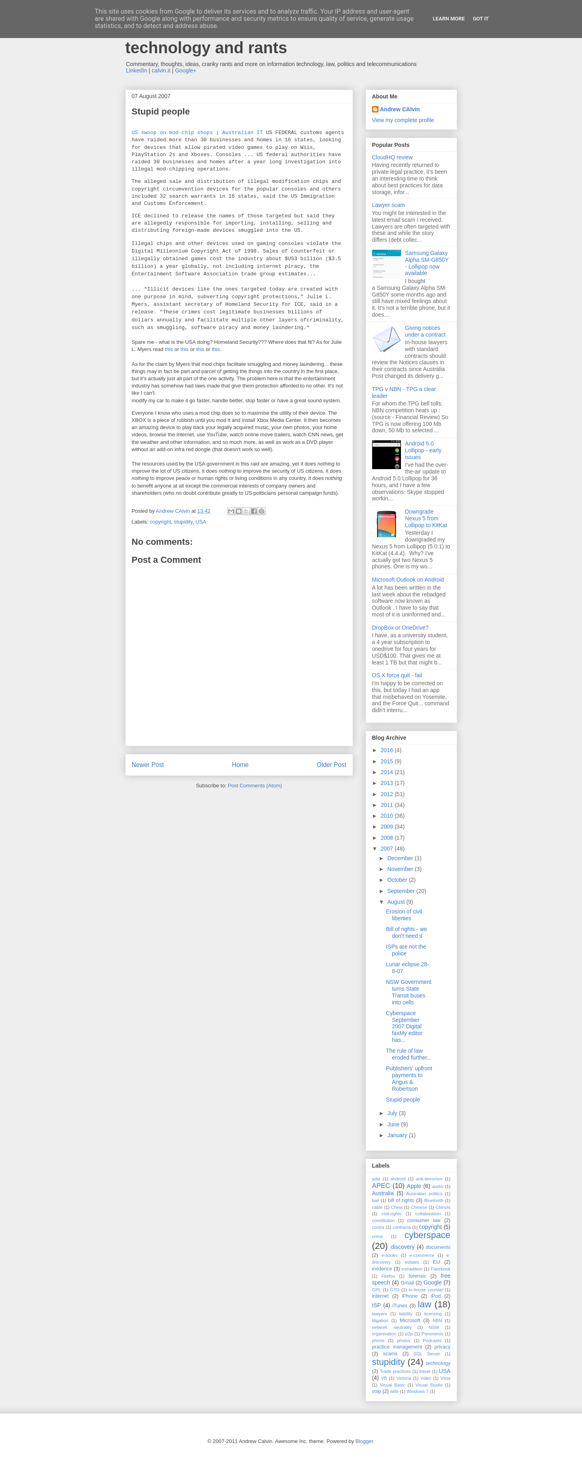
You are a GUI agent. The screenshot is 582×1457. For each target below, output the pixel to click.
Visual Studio (429, 1385)
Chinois (442, 1207)
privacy (443, 1347)
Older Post (331, 764)
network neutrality (392, 1327)
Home (240, 764)
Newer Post (148, 764)
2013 (388, 783)
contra (378, 1227)
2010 (388, 816)
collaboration (428, 1213)
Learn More (449, 19)
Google (432, 1282)
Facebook (440, 1268)
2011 (388, 805)
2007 (388, 848)
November (401, 869)
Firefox (388, 1276)
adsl (376, 1178)
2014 (388, 772)
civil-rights (392, 1213)
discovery (403, 1247)
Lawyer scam (388, 205)
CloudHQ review (392, 157)
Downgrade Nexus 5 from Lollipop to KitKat (426, 518)
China (397, 1207)
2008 (388, 838)
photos (404, 1340)
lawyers (379, 1313)
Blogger (364, 1441)
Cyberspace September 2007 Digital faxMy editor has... (404, 1026)
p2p (409, 1333)
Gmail (407, 1283)
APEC (381, 1186)
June (394, 1124)
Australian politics (424, 1193)
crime (377, 1236)
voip (376, 1391)
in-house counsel (426, 1289)
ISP (376, 1305)
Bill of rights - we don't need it (406, 932)
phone (378, 1340)
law (424, 1304)
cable (377, 1207)
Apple (414, 1186)
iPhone (409, 1296)
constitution (383, 1220)
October (398, 880)
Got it (481, 19)
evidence (382, 1269)
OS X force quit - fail (397, 675)
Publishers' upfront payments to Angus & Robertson (409, 1078)
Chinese (419, 1207)
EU (436, 1262)
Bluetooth (433, 1200)
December (401, 858)
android (398, 1178)
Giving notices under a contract (425, 331)
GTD (395, 1289)
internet (380, 1296)
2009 (388, 826)
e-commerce (421, 1255)
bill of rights (401, 1200)
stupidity (183, 522)
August (396, 902)
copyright (160, 522)
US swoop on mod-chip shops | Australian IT (197, 133)
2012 (388, 794)
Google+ (185, 70)
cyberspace (428, 1235)
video (426, 1378)
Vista (446, 1378)
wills (394, 1391)
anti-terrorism (429, 1178)
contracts (402, 1227)
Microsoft (410, 1320)
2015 (388, 761)
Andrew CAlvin (400, 109)
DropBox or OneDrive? (400, 627)
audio (437, 1186)
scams (390, 1354)
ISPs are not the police (406, 950)
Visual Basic (392, 1385)
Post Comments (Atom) (255, 786)
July (393, 1113)
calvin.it (161, 70)
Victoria (403, 1378)
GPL (376, 1289)
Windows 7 (418, 1391)
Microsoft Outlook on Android (408, 579)
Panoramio (432, 1333)
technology (438, 1363)
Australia (383, 1193)
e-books (389, 1255)
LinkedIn (136, 70)
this (170, 349)
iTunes (400, 1305)
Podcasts (432, 1340)
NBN (437, 1320)
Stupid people (403, 1099)
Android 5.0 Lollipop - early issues (423, 450)
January (398, 1135)
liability (406, 1313)
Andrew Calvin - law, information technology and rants (249, 38)
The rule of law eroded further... (408, 1054)
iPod (436, 1296)
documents (438, 1247)
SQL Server (426, 1353)
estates (412, 1262)
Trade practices (395, 1371)
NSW (434, 1327)
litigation (380, 1320)
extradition (412, 1268)
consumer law (423, 1220)
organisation (384, 1333)
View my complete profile (403, 120)
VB (384, 1378)
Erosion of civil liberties (404, 914)
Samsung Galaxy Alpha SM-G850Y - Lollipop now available (427, 263)
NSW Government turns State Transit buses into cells (408, 992)
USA (200, 522)
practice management (397, 1347)
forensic (417, 1276)
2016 (388, 750)
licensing (433, 1313)
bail (375, 1200)
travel (424, 1371)
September (401, 891)
